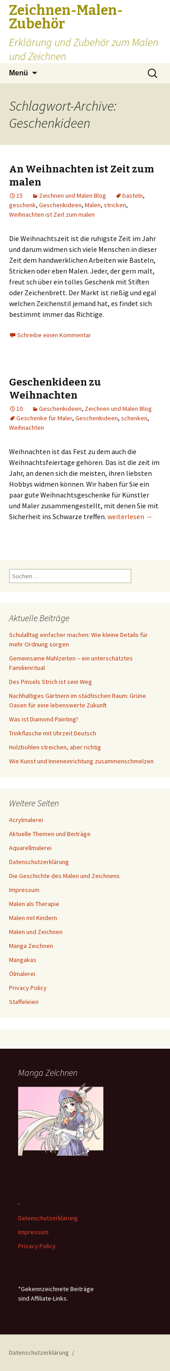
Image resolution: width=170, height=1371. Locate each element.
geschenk (22, 205)
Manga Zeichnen (31, 946)
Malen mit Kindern (33, 918)
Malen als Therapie (34, 904)
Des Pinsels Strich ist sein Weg (50, 682)
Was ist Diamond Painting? (43, 719)
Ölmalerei (22, 974)
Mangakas (22, 960)
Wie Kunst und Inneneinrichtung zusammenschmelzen (81, 761)
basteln (132, 195)
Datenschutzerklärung (39, 862)
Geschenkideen (60, 205)
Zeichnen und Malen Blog (72, 195)
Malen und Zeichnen (36, 932)
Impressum (24, 890)
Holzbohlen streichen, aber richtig (55, 747)
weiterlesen (130, 516)
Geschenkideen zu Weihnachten (55, 388)
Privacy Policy (28, 988)
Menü (18, 73)
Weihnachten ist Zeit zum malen (52, 214)
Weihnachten (26, 427)
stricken (115, 205)
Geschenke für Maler (44, 418)
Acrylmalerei (26, 820)
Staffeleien (24, 1002)
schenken (134, 418)
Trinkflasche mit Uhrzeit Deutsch (52, 733)
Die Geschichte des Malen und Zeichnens (64, 876)
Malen (93, 205)
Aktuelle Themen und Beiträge (50, 834)
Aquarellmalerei (30, 848)
